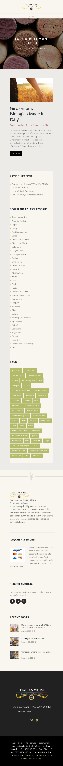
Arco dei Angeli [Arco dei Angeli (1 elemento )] (17, 375)
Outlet (14, 284)
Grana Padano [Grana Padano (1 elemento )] (17, 410)
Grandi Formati (19, 265)
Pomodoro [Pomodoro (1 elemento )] (35, 430)
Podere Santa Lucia (21, 295)
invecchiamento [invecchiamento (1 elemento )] (39, 415)
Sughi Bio (16, 332)
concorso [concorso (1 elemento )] (15, 400)
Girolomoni (17, 261)
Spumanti (16, 328)
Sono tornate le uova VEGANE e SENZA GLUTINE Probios (36, 626)
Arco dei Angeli (19, 220)
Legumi (15, 269)
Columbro (16, 247)
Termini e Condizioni (34, 755)
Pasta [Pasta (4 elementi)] (30, 425)
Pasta (14, 287)
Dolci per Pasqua (19, 254)
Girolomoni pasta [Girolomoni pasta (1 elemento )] (32, 405)
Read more (16, 153)
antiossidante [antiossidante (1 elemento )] (30, 370)
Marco (35, 125)
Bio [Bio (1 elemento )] (40, 380)
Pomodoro (17, 299)
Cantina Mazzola (19, 232)
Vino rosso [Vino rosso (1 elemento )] (37, 455)
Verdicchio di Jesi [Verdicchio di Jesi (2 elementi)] (18, 450)
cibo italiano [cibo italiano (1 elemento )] (16, 395)
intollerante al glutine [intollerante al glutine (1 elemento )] (20, 415)
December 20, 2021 (27, 642)
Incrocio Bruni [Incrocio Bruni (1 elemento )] (32, 410)
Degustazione (18, 250)
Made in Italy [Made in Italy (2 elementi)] (45, 420)
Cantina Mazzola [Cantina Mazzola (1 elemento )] (40, 390)
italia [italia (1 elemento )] (24, 420)
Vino (14, 347)
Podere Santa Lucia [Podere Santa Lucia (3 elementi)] (19, 430)
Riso (14, 310)
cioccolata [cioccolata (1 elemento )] (29, 395)
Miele (14, 276)
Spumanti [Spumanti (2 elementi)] (36, 440)
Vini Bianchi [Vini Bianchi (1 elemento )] (16, 455)
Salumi (15, 313)
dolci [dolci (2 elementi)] (36, 400)
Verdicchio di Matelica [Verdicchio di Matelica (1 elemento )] (38, 450)
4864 (47, 125)
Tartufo (15, 336)
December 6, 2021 (27, 658)
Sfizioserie (17, 321)
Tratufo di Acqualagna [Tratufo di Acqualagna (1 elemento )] (20, 445)
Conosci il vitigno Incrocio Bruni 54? (29, 194)
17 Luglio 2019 (21, 125)
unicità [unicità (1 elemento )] (35, 445)
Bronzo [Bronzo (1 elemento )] (27, 385)
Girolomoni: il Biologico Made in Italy (27, 114)
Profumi (16, 302)
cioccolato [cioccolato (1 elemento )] (42, 395)
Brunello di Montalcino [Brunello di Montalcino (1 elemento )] (21, 390)
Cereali (15, 235)
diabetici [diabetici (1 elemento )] (27, 400)
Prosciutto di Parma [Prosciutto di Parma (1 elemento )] (20, 435)
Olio (14, 280)
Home (20, 48)
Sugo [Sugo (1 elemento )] (47, 440)
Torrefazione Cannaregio (23, 343)
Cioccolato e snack (20, 239)
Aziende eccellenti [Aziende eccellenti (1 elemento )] (34, 375)
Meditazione (17, 273)
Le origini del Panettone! (23, 191)
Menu (31, 15)
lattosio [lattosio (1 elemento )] (33, 420)
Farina (15, 258)
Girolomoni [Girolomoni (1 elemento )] (16, 405)
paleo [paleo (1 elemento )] (22, 425)
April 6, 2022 (26, 631)
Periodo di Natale (20, 291)
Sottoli (15, 325)
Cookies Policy (34, 758)
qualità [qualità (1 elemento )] (34, 435)
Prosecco (16, 306)
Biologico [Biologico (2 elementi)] (15, 385)
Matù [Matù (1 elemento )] (14, 425)
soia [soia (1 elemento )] (27, 440)
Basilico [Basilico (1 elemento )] (15, 380)
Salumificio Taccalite (21, 317)
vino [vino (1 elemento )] (26, 455)
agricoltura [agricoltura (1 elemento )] (16, 370)
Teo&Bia (16, 340)
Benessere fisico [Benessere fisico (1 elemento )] (28, 380)
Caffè (14, 224)
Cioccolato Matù (19, 243)
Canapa (15, 228)
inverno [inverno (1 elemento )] (15, 420)
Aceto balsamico (19, 217)
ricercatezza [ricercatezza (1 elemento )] (16, 440)
